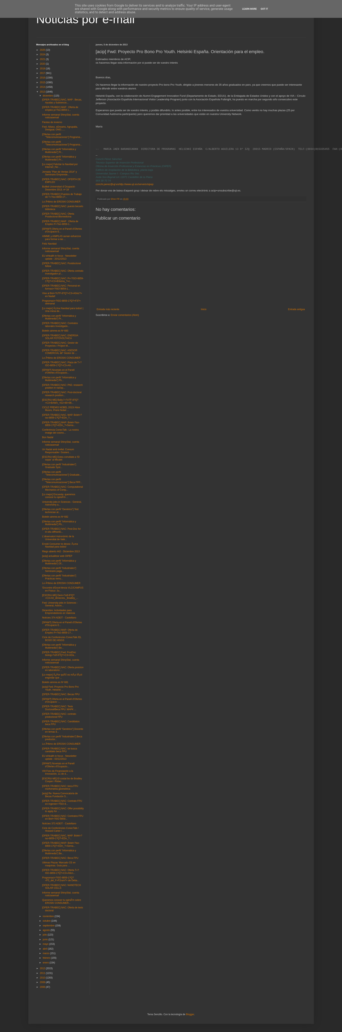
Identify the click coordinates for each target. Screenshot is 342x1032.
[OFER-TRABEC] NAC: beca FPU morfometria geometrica (60, 787)
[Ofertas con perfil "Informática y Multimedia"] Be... (59, 646)
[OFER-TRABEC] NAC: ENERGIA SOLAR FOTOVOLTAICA (60, 337)
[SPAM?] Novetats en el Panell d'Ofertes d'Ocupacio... (58, 371)
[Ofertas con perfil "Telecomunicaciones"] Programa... (62, 136)
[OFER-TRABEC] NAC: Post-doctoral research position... (61, 394)
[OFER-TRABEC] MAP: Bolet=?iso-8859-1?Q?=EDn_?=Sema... (61, 424)
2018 (43, 68)
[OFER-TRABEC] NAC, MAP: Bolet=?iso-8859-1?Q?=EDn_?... (62, 837)
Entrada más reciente (108, 309)
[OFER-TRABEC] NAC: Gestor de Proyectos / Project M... (60, 344)
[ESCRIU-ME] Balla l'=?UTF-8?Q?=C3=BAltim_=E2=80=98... (60, 401)
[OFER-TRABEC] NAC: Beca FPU (60, 858)
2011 (43, 973)
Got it (264, 9)
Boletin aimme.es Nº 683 (55, 330)
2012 (43, 968)
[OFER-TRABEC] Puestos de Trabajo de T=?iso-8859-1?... (61, 195)
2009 (43, 982)
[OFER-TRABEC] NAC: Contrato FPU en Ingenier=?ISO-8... (62, 802)
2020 (43, 63)
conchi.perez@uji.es (107, 184)
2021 (43, 59)
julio (45, 934)
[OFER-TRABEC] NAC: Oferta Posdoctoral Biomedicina (58, 215)
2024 (43, 54)
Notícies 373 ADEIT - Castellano (59, 823)
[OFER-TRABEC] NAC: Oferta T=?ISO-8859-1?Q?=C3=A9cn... (60, 871)
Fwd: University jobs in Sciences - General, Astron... (60, 604)
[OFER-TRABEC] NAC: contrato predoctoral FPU (59, 715)
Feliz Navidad (49, 243)
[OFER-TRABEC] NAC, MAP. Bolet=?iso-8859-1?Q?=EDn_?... (62, 416)
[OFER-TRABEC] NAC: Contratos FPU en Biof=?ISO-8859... (62, 817)
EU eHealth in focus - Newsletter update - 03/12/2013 (59, 757)
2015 (43, 82)
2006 (43, 987)
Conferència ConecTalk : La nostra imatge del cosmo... (60, 431)
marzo (46, 953)
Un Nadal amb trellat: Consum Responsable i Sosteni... (58, 451)
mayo (46, 944)
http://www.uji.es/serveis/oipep (136, 184)
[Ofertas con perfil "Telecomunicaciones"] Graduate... (61, 473)
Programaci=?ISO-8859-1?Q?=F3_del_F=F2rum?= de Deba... (60, 879)
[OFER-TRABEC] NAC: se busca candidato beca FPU (59, 750)
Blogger (190, 1014)
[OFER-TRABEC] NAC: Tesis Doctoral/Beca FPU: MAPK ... (59, 708)
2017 (43, 73)
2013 (43, 91)
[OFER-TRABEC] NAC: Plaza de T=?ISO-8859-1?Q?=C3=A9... (61, 364)
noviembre (48, 916)
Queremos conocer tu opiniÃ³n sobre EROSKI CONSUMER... (61, 901)
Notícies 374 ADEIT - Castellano (59, 617)
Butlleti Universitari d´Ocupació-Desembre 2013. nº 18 (58, 188)
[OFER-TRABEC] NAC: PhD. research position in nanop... (62, 386)
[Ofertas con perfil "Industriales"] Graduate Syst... (59, 466)
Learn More (249, 9)
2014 (43, 87)
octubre (47, 920)
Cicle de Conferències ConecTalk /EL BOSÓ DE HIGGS (61, 638)
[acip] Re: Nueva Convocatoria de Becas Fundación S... (60, 795)
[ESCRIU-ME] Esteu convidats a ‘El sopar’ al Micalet (61, 458)
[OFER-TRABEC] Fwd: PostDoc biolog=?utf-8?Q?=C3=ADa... (59, 653)
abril (45, 948)
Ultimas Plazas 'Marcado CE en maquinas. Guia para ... (58, 864)
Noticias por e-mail (85, 19)
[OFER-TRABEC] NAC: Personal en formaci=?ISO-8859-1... (61, 287)
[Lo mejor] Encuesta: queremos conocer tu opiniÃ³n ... (58, 496)
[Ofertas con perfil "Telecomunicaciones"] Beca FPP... (62, 481)
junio (45, 939)
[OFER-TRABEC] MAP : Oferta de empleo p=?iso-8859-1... (60, 108)
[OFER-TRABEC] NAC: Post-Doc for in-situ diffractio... (61, 530)
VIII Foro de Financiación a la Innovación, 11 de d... (57, 772)
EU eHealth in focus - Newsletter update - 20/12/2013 (59, 257)
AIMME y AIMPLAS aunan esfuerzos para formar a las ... (61, 237)
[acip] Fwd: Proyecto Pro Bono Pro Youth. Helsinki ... (60, 688)
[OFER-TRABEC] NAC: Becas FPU (61, 694)
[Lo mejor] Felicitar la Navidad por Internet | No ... (60, 165)
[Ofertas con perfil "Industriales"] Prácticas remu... (59, 577)
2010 (43, 977)
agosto (46, 930)
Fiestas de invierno (52, 122)
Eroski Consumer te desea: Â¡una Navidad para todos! (60, 545)
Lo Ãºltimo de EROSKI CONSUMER (61, 201)
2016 (43, 77)
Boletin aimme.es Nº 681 (55, 682)
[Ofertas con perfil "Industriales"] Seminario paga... (59, 569)
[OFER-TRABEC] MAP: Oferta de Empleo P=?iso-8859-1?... (60, 631)
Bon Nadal (47, 437)
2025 (43, 50)
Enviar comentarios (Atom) (125, 315)
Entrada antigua (296, 309)
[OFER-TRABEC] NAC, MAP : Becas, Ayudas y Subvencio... (62, 101)
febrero (47, 958)
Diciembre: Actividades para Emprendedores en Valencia (58, 611)
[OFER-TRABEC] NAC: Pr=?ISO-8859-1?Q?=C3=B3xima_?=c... (62, 280)
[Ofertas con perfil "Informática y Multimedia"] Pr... (59, 150)
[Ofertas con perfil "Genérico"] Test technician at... (60, 510)
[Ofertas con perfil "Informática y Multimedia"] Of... (59, 562)
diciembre (48, 95)
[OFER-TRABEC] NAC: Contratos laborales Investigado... (60, 324)
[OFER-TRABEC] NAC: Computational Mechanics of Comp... (62, 488)
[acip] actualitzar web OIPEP (57, 556)
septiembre (49, 925)
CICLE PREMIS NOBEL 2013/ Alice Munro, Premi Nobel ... (61, 409)
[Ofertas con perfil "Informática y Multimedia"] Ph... (59, 379)
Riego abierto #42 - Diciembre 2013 (61, 551)
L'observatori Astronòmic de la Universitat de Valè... (58, 538)
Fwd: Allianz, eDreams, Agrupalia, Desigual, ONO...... (60, 128)
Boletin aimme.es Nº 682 (55, 516)
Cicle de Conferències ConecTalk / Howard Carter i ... (60, 829)
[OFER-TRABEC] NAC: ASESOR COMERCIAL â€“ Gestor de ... (59, 352)
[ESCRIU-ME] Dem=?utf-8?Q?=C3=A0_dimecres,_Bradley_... (60, 596)
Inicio (203, 309)
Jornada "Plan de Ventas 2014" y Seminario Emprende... (59, 173)
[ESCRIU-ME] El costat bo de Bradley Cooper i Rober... (62, 780)
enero (46, 962)
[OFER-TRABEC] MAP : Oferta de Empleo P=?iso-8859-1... (60, 223)
